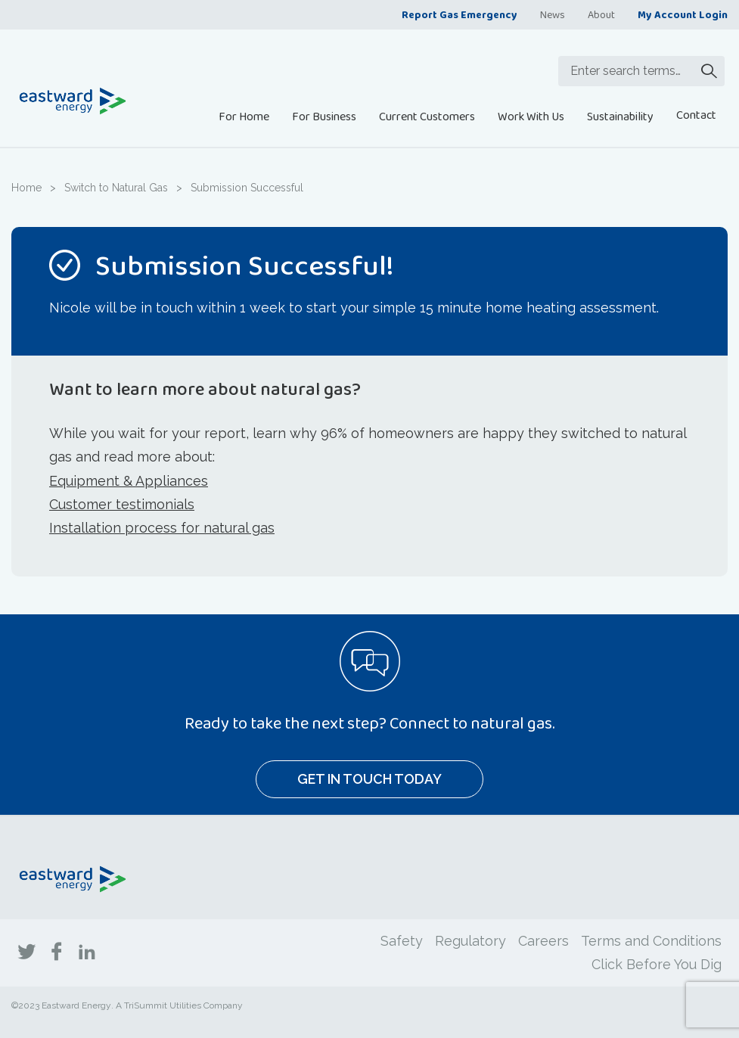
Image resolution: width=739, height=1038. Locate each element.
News (552, 14)
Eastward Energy (76, 1005)
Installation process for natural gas (162, 528)
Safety (401, 941)
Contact (696, 114)
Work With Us (531, 116)
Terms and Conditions (651, 941)
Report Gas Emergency (459, 14)
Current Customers (427, 116)
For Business (324, 116)
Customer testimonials (121, 504)
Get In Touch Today (369, 779)
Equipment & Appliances (128, 481)
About (601, 14)
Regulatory (470, 941)
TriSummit (145, 1005)
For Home (244, 116)
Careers (543, 941)
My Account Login (683, 14)
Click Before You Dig (657, 964)
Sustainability (620, 116)
